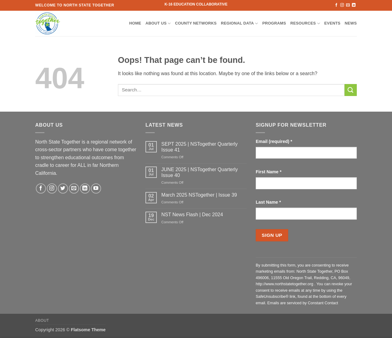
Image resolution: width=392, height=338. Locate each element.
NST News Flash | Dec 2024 (192, 214)
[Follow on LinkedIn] (354, 5)
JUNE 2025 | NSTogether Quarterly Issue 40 (199, 172)
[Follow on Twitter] (63, 188)
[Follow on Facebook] (336, 5)
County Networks (196, 23)
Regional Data (239, 23)
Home (135, 23)
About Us (158, 23)
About (42, 320)
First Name (268, 171)
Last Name (268, 202)
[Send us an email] (348, 5)
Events (332, 23)
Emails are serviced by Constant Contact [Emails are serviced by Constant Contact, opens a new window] (302, 303)
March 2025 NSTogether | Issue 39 (199, 195)
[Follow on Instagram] (342, 5)
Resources (305, 23)
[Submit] (351, 90)
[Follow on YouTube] (96, 188)
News (351, 23)
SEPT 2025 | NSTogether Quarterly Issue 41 (199, 146)
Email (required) (274, 141)
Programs (274, 23)
